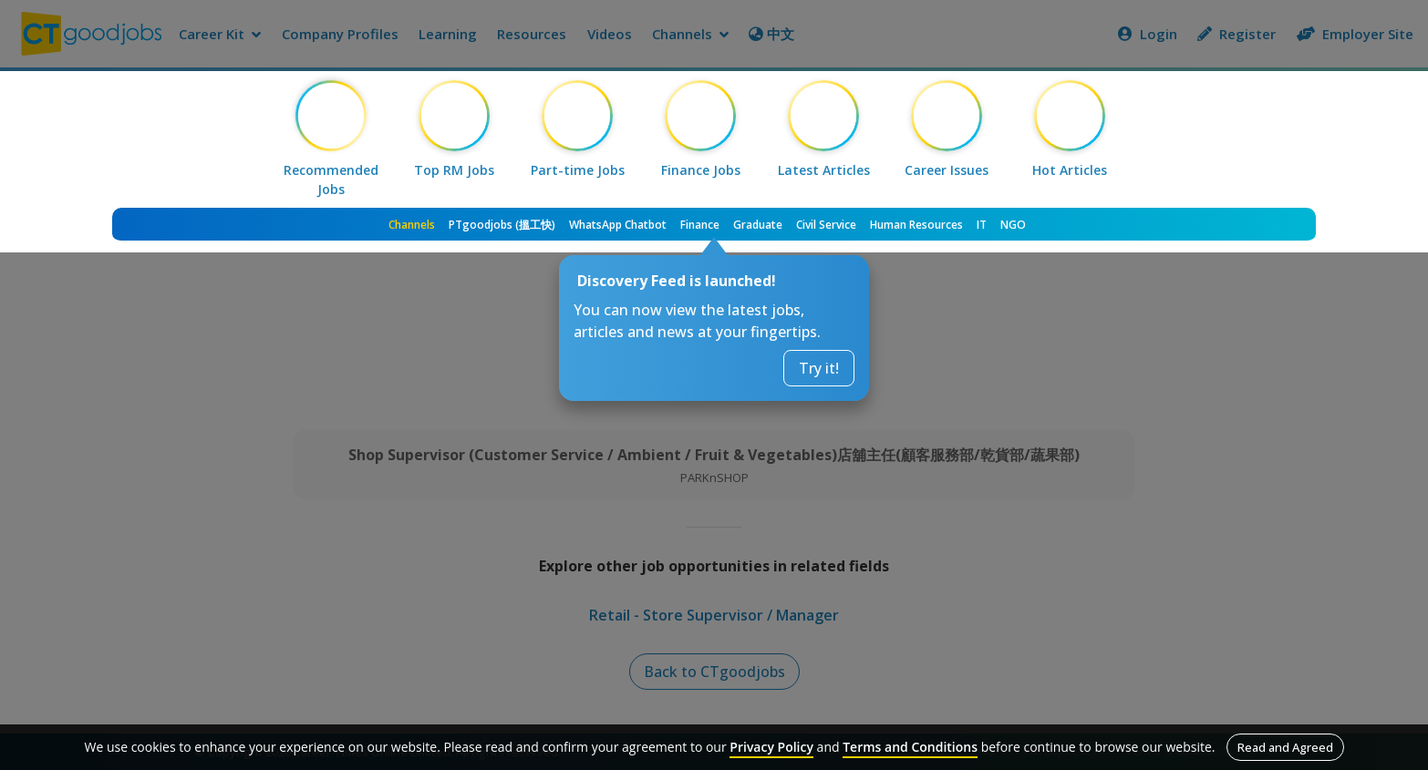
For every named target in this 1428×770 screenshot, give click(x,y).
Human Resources (916, 224)
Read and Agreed (1285, 747)
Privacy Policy (771, 746)
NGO (1013, 224)
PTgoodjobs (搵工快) (502, 224)
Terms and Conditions (910, 746)
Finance (699, 224)
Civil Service (826, 224)
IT (982, 224)
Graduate (757, 224)
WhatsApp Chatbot (618, 224)
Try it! (819, 368)
